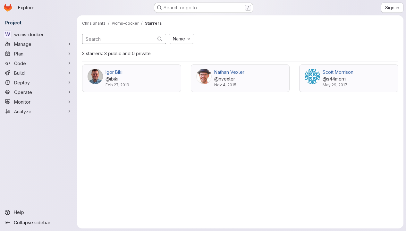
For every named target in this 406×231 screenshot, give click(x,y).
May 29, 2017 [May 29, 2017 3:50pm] (335, 84)
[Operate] (38, 92)
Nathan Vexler (229, 72)
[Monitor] (38, 101)
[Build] (38, 72)
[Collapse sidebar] (38, 222)
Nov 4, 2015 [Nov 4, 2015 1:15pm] (225, 84)
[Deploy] (38, 82)
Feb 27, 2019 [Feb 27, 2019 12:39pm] (117, 84)
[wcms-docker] (38, 34)
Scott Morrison (338, 72)
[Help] (38, 212)
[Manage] (38, 43)
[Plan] (38, 53)
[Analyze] (38, 111)
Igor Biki (114, 72)
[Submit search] (160, 38)
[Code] (38, 63)
